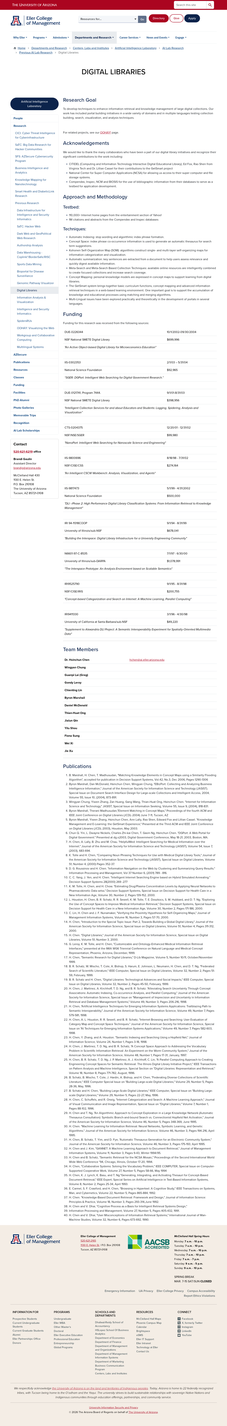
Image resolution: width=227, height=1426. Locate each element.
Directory (159, 18)
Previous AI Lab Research (36, 52)
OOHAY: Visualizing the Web (35, 328)
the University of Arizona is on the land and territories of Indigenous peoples (100, 1388)
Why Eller (19, 37)
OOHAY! (105, 132)
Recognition (21, 423)
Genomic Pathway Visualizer (35, 283)
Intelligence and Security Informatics (33, 311)
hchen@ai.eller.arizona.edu (147, 660)
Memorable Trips (25, 415)
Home (22, 48)
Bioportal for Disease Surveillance (30, 274)
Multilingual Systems (30, 347)
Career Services (129, 37)
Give (176, 18)
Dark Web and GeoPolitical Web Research (34, 236)
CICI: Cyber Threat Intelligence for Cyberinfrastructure (35, 135)
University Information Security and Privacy (113, 1407)
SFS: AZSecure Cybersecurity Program (34, 159)
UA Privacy (146, 1291)
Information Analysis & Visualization (31, 300)
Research (20, 126)
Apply (192, 18)
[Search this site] (190, 5)
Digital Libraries (27, 290)
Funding (19, 385)
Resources (21, 370)
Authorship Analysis (30, 245)
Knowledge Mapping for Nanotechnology (30, 182)
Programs (39, 37)
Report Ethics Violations (199, 1296)
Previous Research (27, 203)
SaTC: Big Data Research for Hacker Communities (33, 147)
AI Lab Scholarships (27, 430)
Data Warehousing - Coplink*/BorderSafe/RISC (34, 255)
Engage (179, 37)
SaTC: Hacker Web (29, 226)
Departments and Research (93, 37)
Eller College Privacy (170, 1291)
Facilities (19, 392)
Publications (22, 362)
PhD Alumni (21, 400)
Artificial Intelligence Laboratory (136, 48)
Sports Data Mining (29, 264)
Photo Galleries (24, 408)
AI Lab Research (173, 48)
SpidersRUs (24, 321)
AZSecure (20, 354)
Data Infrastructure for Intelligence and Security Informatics (33, 215)
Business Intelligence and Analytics (31, 170)
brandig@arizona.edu (27, 468)
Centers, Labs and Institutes (91, 48)
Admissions (60, 37)
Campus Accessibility (201, 1291)
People (18, 118)
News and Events (157, 37)
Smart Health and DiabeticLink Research (34, 194)
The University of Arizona (143, 1412)
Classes (19, 377)
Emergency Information (120, 1291)
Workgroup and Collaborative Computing (36, 338)
